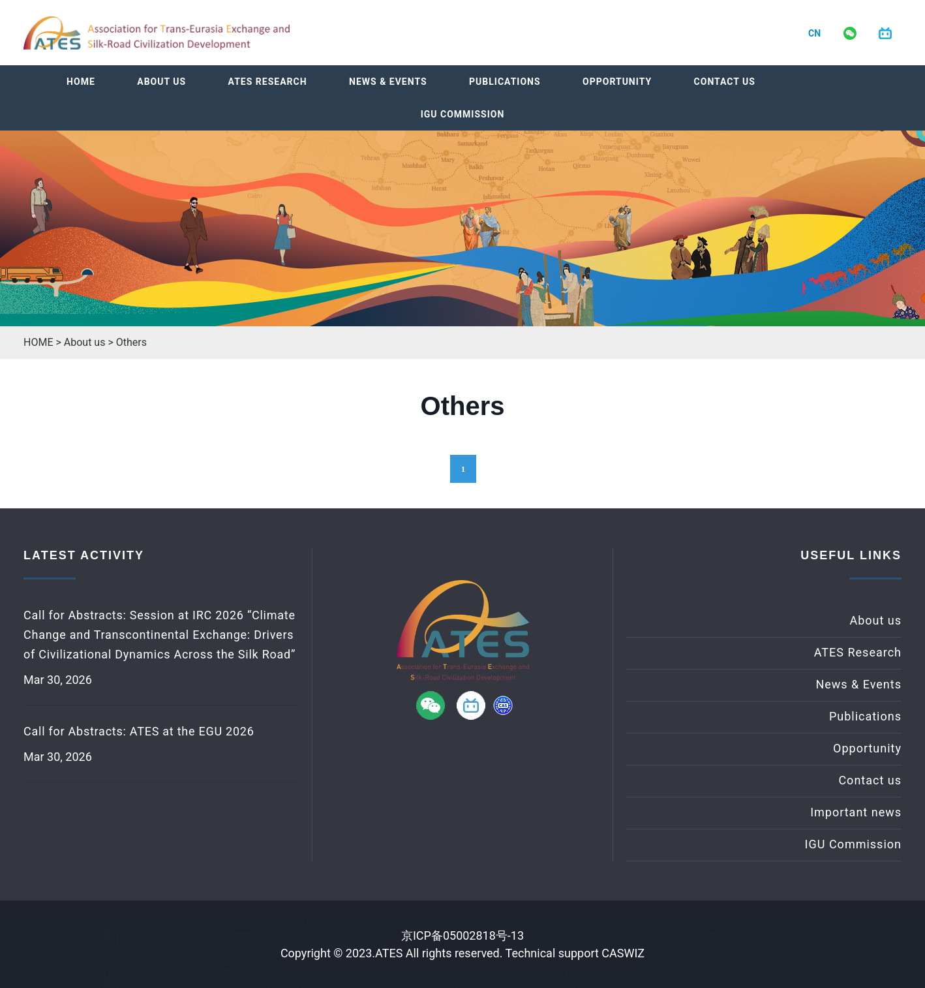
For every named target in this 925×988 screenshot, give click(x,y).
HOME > (43, 342)
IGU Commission (463, 114)
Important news (856, 812)
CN (814, 33)
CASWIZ (622, 953)
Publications (505, 81)
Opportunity (617, 81)
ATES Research (267, 81)
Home (81, 81)
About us (161, 81)
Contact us (724, 81)
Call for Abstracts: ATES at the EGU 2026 (138, 731)
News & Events (388, 81)
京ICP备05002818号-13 (462, 935)
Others (131, 342)
